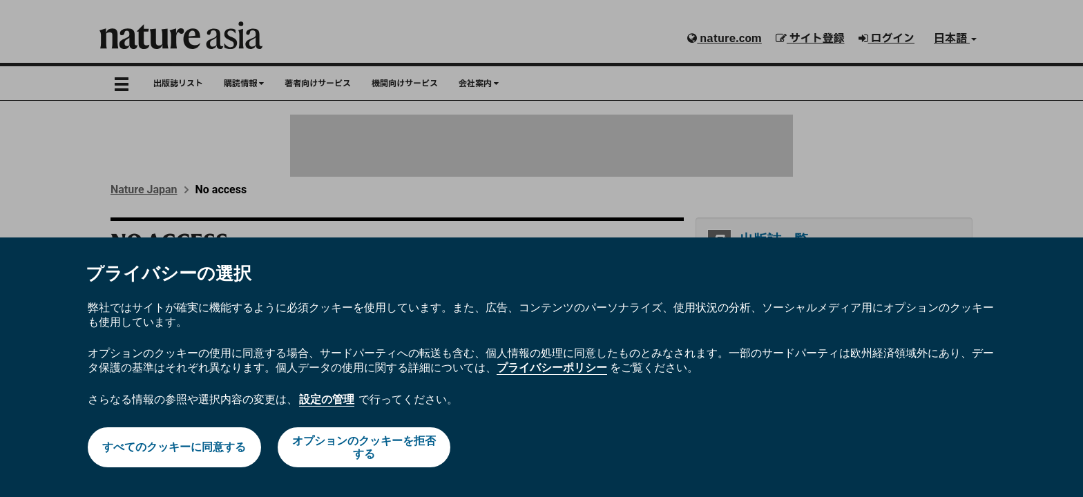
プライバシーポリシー (552, 367)
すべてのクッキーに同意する (174, 447)
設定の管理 (326, 399)
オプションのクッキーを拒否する (364, 447)
